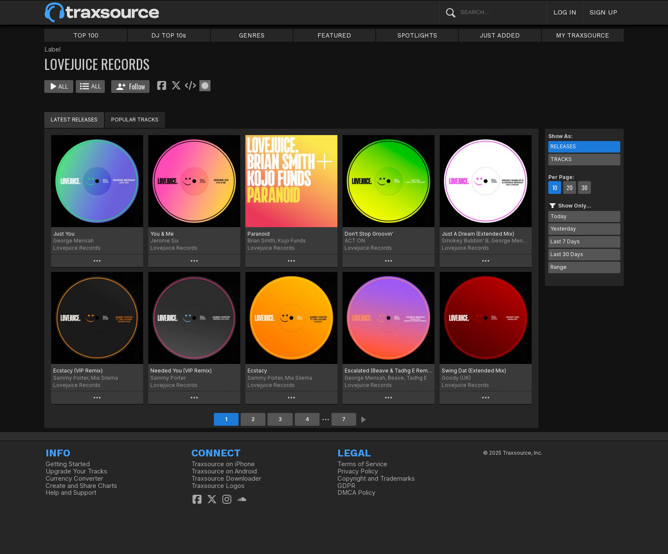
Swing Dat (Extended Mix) (474, 370)
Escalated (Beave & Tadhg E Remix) (388, 370)
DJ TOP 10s (168, 35)
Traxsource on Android (224, 471)
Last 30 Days (566, 254)
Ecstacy (257, 370)
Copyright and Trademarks (376, 478)
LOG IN (564, 12)
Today (558, 216)
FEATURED (334, 35)
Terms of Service (362, 464)
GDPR (346, 486)
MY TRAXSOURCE (582, 35)
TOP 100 (85, 35)
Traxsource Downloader (226, 478)
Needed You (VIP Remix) (181, 370)
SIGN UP (603, 12)
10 (554, 187)
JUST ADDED (500, 35)
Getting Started (68, 464)
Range (558, 267)
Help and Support (71, 492)
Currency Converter (74, 478)
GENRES (252, 35)
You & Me (162, 234)
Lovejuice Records (77, 248)
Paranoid (259, 234)
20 (570, 187)
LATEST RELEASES (74, 119)
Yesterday (563, 228)
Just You (64, 234)
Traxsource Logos (218, 486)
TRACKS (561, 159)
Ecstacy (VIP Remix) (78, 370)
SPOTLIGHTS (417, 35)
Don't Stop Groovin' (369, 234)
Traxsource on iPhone (223, 464)
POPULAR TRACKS (134, 119)
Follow (130, 86)
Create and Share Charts (81, 486)
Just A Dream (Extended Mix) (478, 234)
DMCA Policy (356, 492)
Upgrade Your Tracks (76, 471)
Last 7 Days (565, 241)
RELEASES (563, 146)
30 (584, 187)
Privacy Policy (357, 471)
